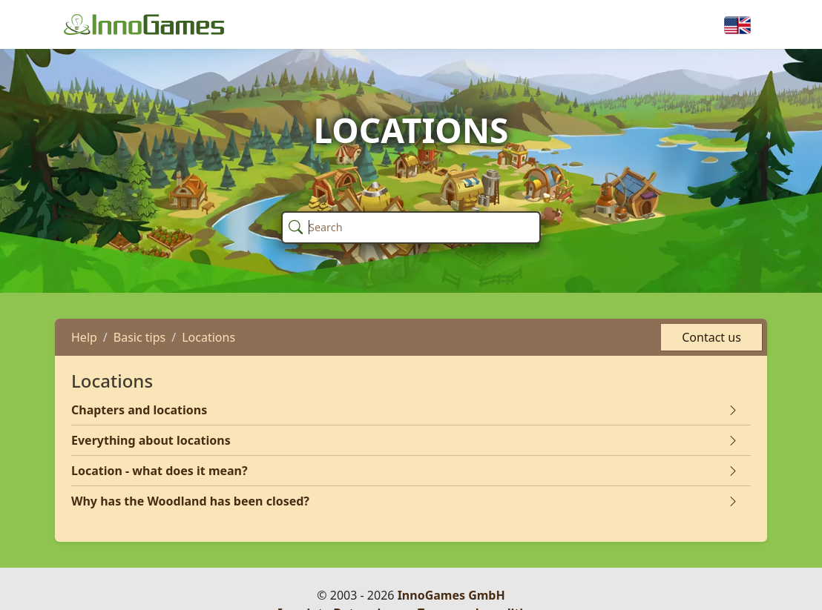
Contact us (711, 337)
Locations (208, 337)
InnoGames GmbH (451, 595)
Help (84, 337)
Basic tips (139, 337)
